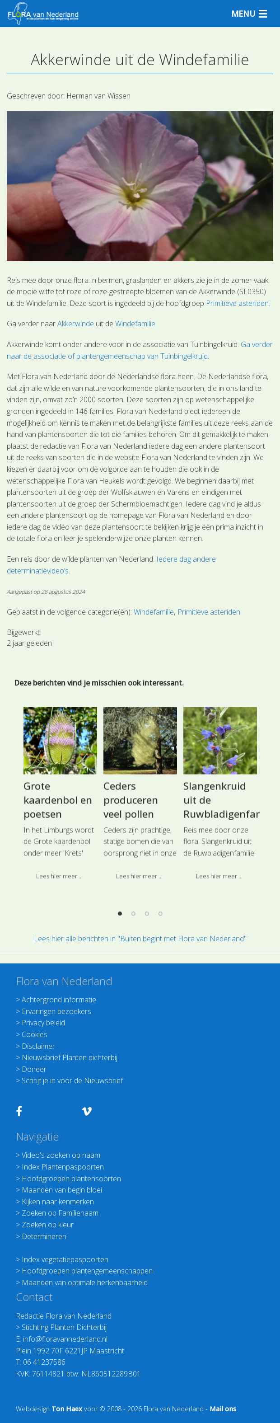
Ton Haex (66, 1408)
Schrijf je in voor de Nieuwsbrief (72, 1080)
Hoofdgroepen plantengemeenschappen (87, 1271)
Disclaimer (38, 1046)
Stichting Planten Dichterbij (64, 1327)
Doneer (34, 1069)
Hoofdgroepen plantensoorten (71, 1178)
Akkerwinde (75, 324)
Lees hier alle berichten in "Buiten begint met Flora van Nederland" (140, 939)
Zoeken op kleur (48, 1225)
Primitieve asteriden (237, 303)
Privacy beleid (43, 1023)
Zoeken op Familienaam (60, 1213)
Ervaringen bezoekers (56, 1011)
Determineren (44, 1236)
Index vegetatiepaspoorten (65, 1259)
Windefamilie (135, 324)
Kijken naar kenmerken (58, 1202)
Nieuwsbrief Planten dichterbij (69, 1057)
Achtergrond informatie (59, 1000)
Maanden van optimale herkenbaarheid (85, 1282)
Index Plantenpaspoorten (63, 1167)
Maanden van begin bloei (62, 1190)
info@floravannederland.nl (65, 1339)
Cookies (34, 1034)
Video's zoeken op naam (61, 1155)
